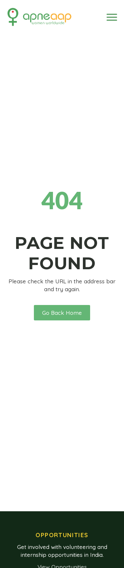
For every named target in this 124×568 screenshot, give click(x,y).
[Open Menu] (112, 17)
